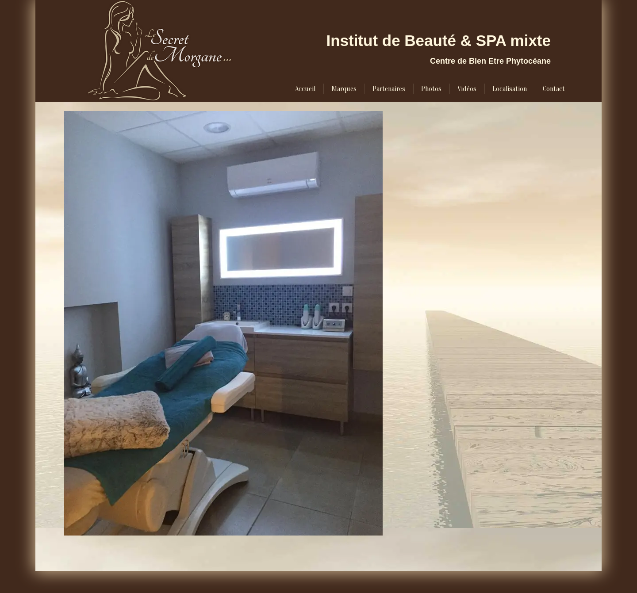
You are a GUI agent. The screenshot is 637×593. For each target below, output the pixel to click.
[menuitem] (305, 89)
